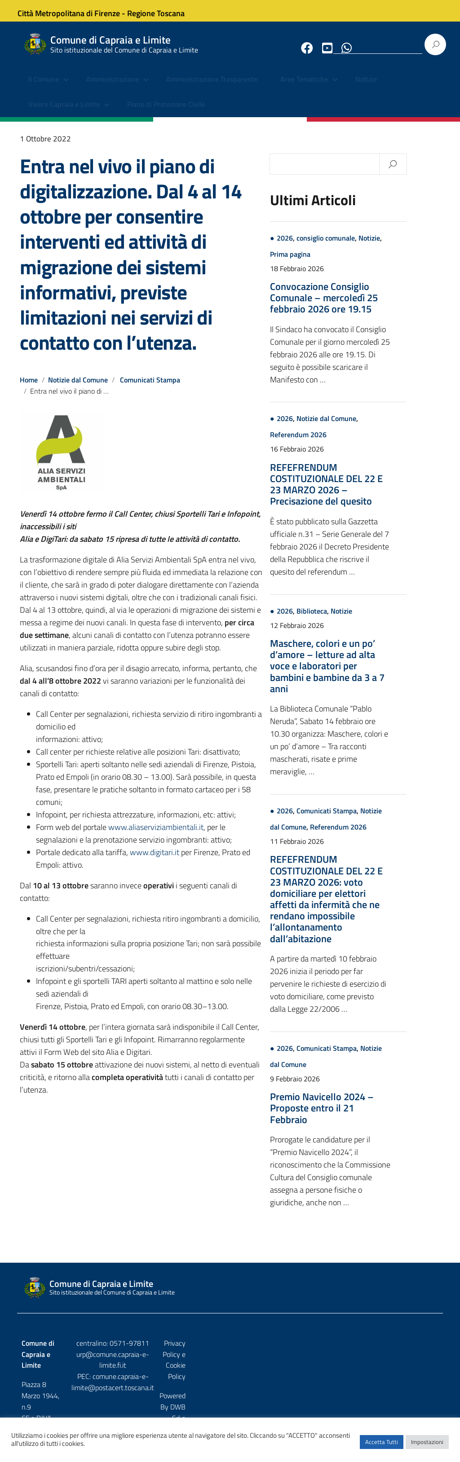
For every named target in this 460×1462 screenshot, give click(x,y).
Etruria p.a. (422, 1370)
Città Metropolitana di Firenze (76, 10)
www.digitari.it (154, 860)
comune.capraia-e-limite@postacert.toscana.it (230, 1379)
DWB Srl (387, 1370)
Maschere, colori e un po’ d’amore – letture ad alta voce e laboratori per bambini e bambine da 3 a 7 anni (361, 673)
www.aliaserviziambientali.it (155, 835)
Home (29, 387)
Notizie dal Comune (78, 387)
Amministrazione (112, 87)
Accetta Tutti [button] (381, 1446)
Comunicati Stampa (151, 387)
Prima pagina (324, 261)
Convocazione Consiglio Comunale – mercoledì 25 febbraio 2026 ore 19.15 (357, 305)
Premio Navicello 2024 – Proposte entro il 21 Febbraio (355, 1115)
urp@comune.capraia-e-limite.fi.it (230, 1362)
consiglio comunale (359, 245)
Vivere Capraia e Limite (64, 112)
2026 (318, 245)
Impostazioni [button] (427, 1446)
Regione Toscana (163, 10)
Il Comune (43, 87)
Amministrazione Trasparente (212, 87)
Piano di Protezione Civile (166, 112)
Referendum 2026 (332, 442)
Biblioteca (345, 618)
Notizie (366, 87)
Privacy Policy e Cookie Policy (394, 1350)
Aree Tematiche (304, 87)
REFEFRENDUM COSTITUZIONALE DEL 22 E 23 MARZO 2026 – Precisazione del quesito (360, 492)
